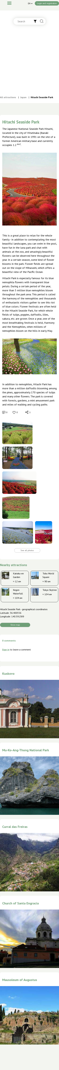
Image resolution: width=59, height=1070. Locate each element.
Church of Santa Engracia (20, 903)
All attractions (8, 97)
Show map (15, 624)
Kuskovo (8, 673)
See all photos (27, 550)
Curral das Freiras (15, 827)
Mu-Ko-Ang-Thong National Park (25, 750)
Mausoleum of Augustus (19, 980)
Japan (23, 97)
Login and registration (47, 3)
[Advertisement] (28, 63)
